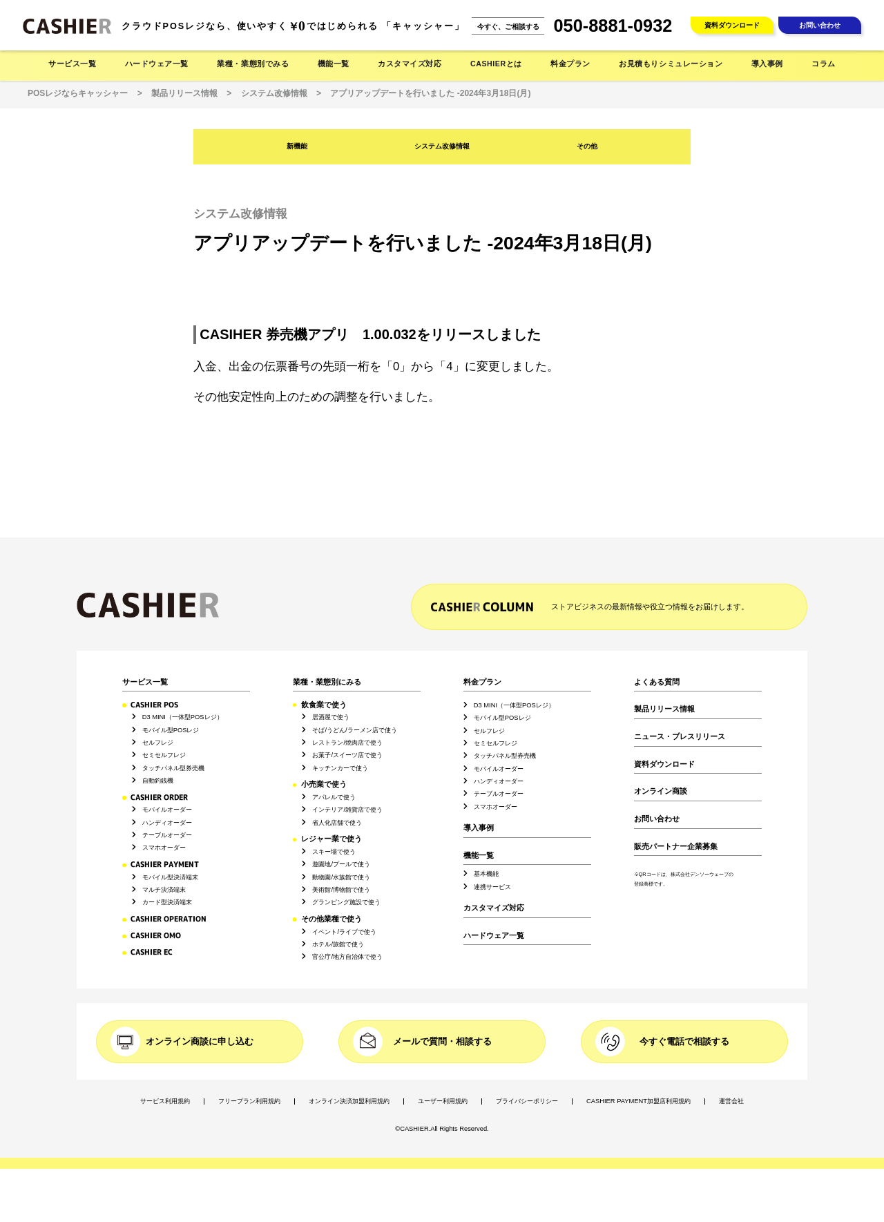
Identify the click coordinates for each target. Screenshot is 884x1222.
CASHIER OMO (156, 935)
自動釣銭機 (157, 780)
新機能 (297, 146)
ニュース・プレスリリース (679, 737)
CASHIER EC (152, 951)
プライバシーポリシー (527, 1101)
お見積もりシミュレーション (670, 63)
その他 (587, 146)
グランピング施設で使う (346, 902)
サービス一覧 (145, 682)
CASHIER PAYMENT (165, 864)
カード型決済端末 (167, 902)
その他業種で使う (331, 919)
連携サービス (492, 887)
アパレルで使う (334, 797)
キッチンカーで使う (340, 768)
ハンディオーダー (167, 822)
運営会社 (731, 1101)
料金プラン (482, 682)
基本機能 (486, 873)
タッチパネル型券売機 (173, 768)
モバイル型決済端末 (170, 877)
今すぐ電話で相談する (684, 1041)
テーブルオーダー (167, 835)
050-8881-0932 (613, 25)
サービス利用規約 (165, 1101)
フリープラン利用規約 (249, 1101)
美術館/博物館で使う (341, 889)
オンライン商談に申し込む (199, 1041)
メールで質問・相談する (442, 1041)
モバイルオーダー (167, 809)
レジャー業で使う (331, 839)
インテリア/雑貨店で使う (347, 809)
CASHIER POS (154, 704)
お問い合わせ (819, 25)
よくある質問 (657, 682)
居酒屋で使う (330, 717)
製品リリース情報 (664, 709)
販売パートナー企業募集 (676, 846)
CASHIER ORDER (159, 797)
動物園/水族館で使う (341, 877)
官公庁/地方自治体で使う (347, 956)
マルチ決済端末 (164, 889)
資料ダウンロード (732, 25)
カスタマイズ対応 (409, 63)
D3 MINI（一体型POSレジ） (182, 717)
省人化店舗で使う (337, 822)
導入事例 (767, 63)
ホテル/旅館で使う (338, 944)
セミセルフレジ (164, 755)
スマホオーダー (164, 847)
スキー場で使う (334, 851)
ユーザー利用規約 (443, 1101)
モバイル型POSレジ (171, 730)
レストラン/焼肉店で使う (347, 742)
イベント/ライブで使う (344, 931)
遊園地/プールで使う (341, 864)
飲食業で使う (324, 705)
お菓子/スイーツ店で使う (347, 755)
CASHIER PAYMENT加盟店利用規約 (638, 1101)
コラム (823, 63)
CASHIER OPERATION (168, 918)
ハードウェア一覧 (493, 935)
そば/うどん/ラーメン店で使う (354, 730)
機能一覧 (478, 855)
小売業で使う (324, 784)
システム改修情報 (442, 146)
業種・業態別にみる (327, 682)
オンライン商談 (660, 791)
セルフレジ (157, 742)
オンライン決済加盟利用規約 (349, 1101)
